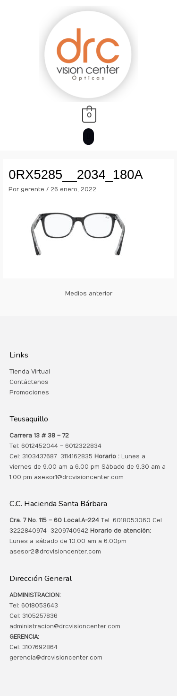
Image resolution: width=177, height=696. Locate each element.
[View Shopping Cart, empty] (88, 115)
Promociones (29, 392)
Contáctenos (29, 382)
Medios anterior (88, 293)
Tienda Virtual (29, 371)
